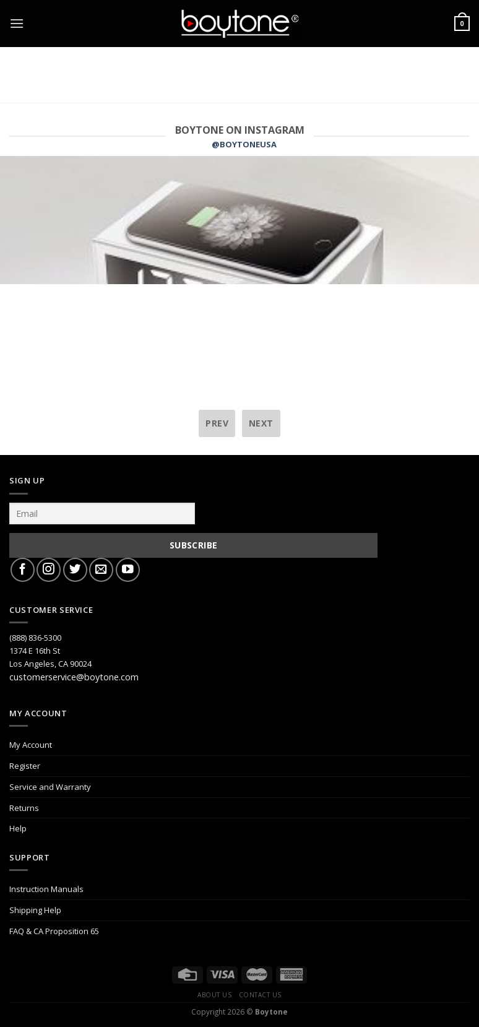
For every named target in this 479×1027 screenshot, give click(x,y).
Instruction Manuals (46, 889)
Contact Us (260, 994)
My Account (30, 744)
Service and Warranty (50, 786)
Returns (24, 807)
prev (216, 423)
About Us (214, 994)
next (261, 423)
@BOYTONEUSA (244, 144)
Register (24, 765)
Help (18, 828)
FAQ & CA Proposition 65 (54, 931)
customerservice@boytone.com (74, 677)
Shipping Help (35, 910)
